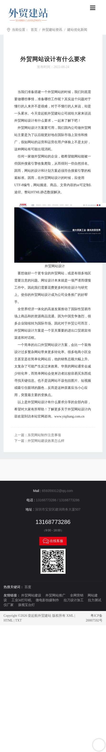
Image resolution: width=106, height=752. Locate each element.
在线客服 (53, 541)
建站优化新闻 (77, 29)
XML (70, 615)
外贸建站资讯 (52, 29)
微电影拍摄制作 (47, 600)
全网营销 (76, 595)
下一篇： (39, 441)
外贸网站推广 (55, 595)
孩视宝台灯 (26, 605)
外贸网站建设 (31, 595)
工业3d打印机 (21, 600)
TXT (18, 620)
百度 (28, 587)
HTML (8, 620)
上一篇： (37, 435)
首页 (34, 29)
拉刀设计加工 (74, 600)
